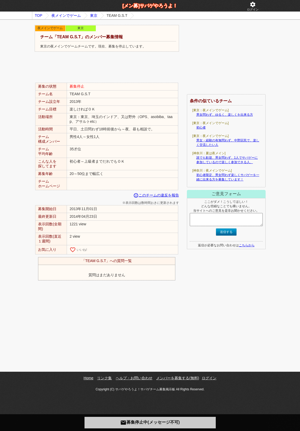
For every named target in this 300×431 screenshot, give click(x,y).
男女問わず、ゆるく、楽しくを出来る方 (224, 114)
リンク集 (104, 378)
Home (88, 378)
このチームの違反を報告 (156, 195)
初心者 (201, 127)
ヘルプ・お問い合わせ (134, 378)
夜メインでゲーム (66, 15)
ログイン (253, 6)
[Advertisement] (107, 67)
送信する (226, 232)
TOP (39, 15)
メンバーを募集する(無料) (177, 378)
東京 (93, 15)
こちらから (247, 245)
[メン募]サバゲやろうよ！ (150, 5)
